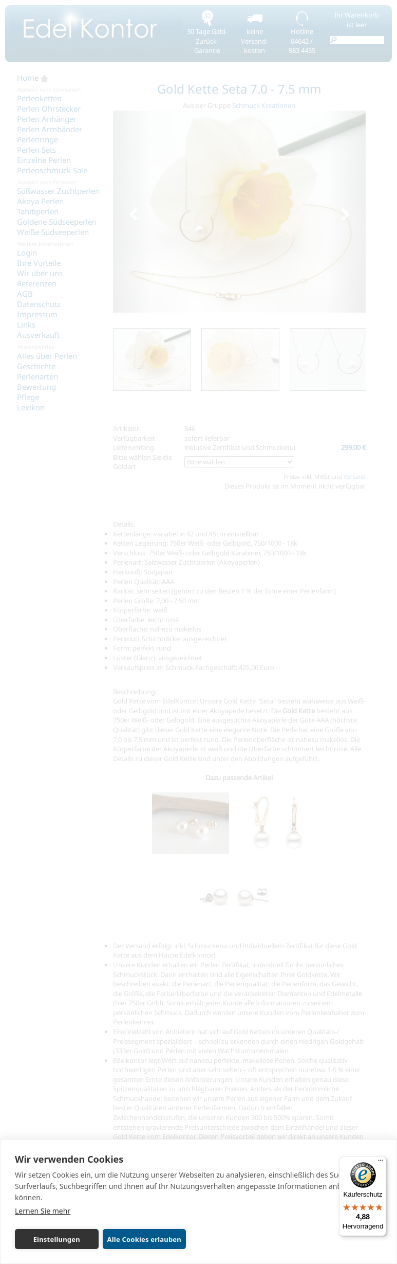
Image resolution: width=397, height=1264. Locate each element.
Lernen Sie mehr (42, 1211)
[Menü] (380, 1163)
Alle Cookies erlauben (135, 1239)
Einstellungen (52, 1239)
